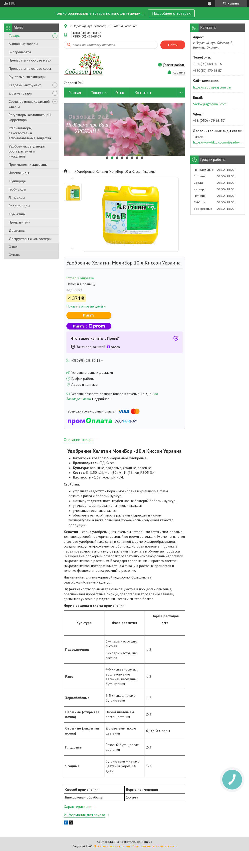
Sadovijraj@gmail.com (210, 104)
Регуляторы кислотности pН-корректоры (30, 117)
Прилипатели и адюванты (28, 164)
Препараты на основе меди (30, 60)
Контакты (143, 92)
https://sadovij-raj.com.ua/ (212, 87)
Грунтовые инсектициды (27, 76)
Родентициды (19, 206)
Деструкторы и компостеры (30, 238)
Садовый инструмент (25, 85)
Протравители (19, 222)
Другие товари (20, 93)
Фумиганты (17, 214)
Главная (75, 92)
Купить (89, 315)
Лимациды (17, 197)
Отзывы (14, 254)
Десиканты (17, 230)
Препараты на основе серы (30, 68)
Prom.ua (146, 842)
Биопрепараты (20, 52)
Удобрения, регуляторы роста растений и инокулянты (27, 151)
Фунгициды (17, 181)
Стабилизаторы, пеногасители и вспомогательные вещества (30, 133)
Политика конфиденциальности (155, 846)
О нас (13, 246)
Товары (14, 35)
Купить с (89, 326)
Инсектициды (19, 172)
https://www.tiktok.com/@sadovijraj (218, 142)
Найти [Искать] (173, 45)
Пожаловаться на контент (112, 846)
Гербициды (17, 189)
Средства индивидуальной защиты (29, 104)
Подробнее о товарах (171, 13)
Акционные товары (23, 44)
